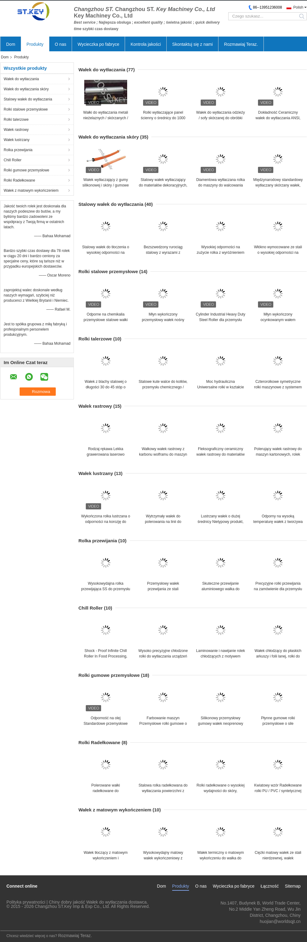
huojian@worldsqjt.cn (280, 921)
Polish (298, 7)
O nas (60, 44)
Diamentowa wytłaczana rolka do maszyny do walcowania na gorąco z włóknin (220, 185)
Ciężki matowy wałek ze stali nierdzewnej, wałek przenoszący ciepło (278, 858)
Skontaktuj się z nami (192, 44)
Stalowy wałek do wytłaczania (28, 99)
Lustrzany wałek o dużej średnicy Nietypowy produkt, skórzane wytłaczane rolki (221, 521)
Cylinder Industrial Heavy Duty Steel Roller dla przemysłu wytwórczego (220, 320)
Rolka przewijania (18, 150)
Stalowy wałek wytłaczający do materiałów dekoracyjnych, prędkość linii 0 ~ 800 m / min (163, 185)
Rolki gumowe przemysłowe (26, 170)
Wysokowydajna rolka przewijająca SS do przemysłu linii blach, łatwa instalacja (105, 589)
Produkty (35, 44)
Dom (10, 44)
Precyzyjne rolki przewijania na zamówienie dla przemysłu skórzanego (278, 589)
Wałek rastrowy (16, 130)
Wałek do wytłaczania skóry (26, 89)
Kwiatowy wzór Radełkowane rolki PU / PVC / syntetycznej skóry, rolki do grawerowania (278, 791)
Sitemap (293, 886)
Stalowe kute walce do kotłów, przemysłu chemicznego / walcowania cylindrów (163, 387)
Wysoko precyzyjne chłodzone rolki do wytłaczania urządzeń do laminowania (163, 656)
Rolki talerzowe (16, 119)
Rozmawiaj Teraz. (241, 44)
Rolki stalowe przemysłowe (26, 109)
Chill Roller (12, 160)
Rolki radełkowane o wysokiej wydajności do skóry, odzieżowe (220, 791)
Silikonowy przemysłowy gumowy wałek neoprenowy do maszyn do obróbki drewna (220, 723)
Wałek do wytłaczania (21, 79)
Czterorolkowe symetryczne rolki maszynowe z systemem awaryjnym (278, 387)
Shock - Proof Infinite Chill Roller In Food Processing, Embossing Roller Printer (105, 656)
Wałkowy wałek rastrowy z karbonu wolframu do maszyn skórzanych (163, 454)
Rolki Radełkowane (19, 180)
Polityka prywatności (25, 902)
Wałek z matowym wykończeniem (31, 190)
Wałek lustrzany (16, 140)
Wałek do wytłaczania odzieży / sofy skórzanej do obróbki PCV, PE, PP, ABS (220, 118)
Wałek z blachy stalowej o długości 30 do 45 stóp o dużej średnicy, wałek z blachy (105, 387)
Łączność (269, 886)
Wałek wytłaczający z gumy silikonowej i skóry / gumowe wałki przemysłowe (105, 185)
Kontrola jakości (146, 44)
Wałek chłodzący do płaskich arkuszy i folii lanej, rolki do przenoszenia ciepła (278, 656)
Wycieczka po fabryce (98, 44)
